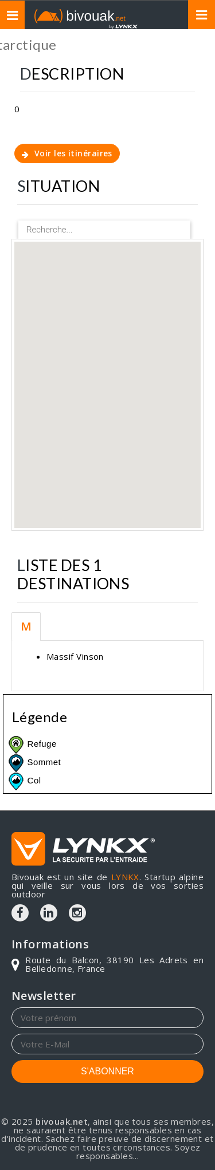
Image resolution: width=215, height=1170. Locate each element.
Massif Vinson (75, 656)
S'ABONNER (107, 1071)
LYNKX (125, 877)
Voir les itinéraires (67, 153)
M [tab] (26, 626)
